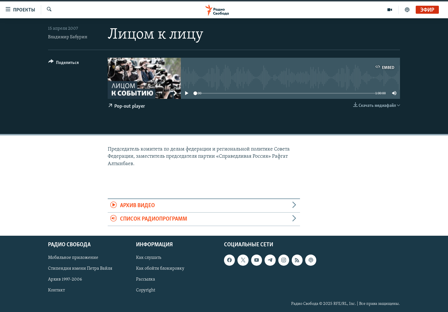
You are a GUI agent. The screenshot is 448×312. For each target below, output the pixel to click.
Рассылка (145, 279)
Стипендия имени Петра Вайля (80, 269)
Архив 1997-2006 (65, 279)
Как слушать (148, 258)
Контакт (56, 290)
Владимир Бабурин (67, 37)
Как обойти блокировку (160, 269)
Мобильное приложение (73, 258)
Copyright (145, 290)
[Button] (63, 63)
